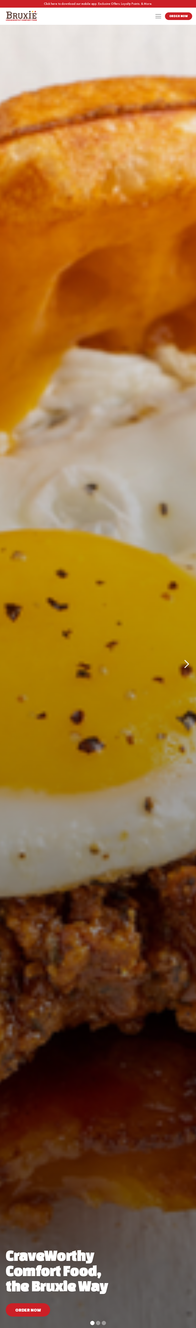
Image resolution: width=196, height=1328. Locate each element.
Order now (28, 1310)
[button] (158, 16)
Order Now (178, 16)
